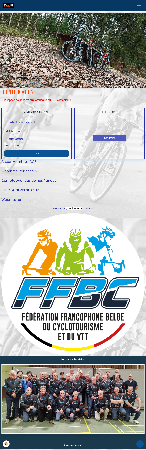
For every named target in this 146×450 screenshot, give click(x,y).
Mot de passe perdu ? (12, 146)
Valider (36, 153)
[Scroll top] (140, 444)
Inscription (109, 138)
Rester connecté (15, 138)
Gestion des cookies (73, 445)
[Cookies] (6, 443)
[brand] (9, 5)
